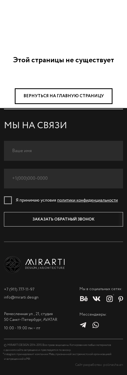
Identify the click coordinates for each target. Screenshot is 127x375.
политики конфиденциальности (87, 200)
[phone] (63, 178)
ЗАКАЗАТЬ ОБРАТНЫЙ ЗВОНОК (63, 219)
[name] (63, 151)
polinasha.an (113, 364)
